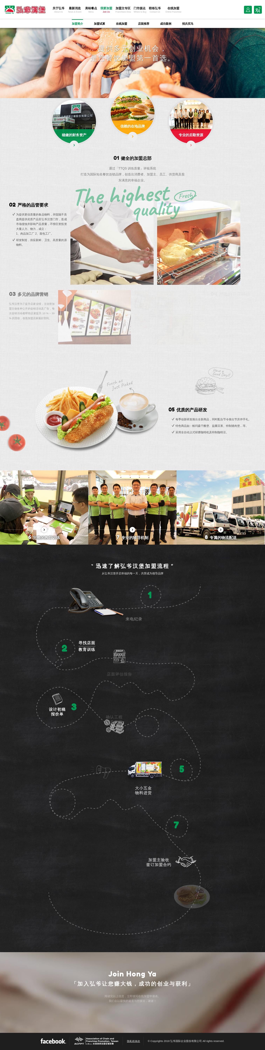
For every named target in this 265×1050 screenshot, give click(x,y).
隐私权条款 (133, 1041)
